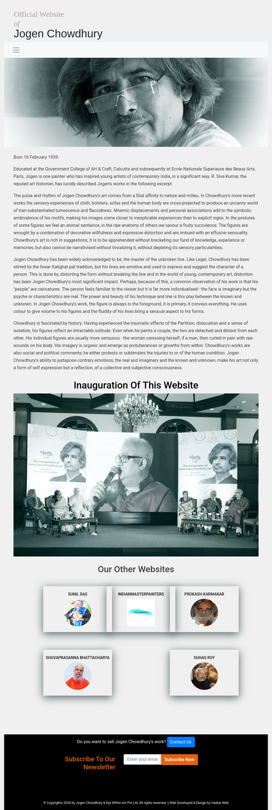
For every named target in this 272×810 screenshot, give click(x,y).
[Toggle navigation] (16, 50)
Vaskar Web (220, 803)
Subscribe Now (179, 759)
